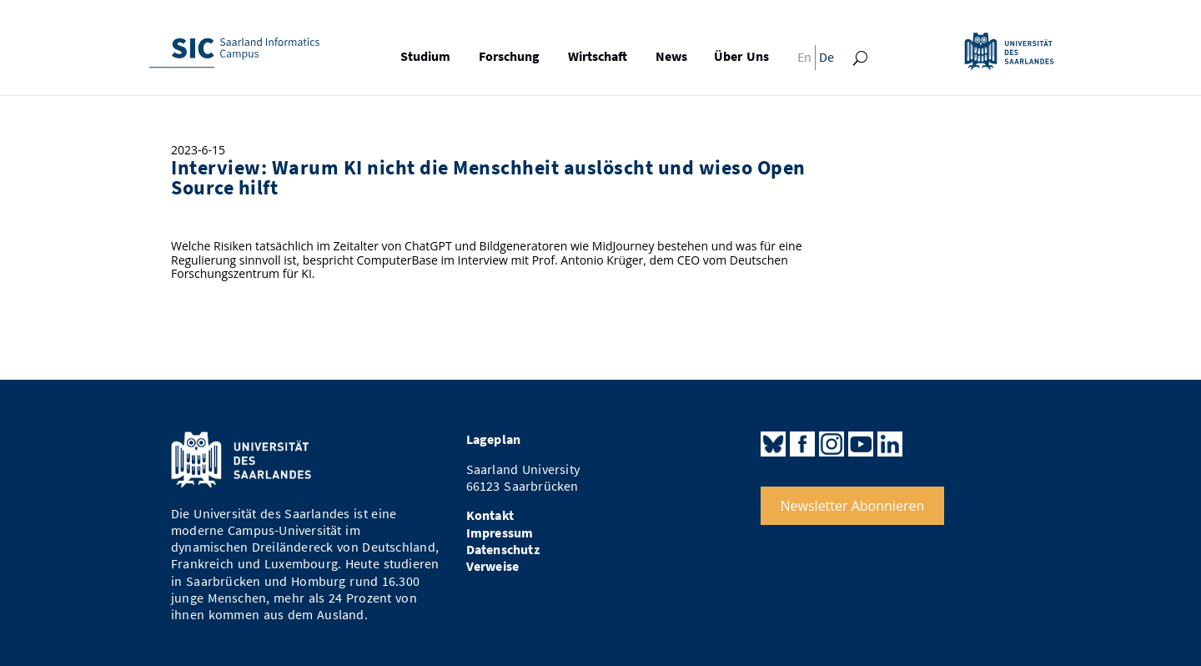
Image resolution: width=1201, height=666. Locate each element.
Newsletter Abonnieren (853, 506)
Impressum (500, 533)
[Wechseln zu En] (799, 61)
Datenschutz (503, 550)
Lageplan (493, 439)
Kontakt (490, 515)
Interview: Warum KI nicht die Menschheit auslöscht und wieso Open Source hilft (488, 178)
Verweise (493, 566)
